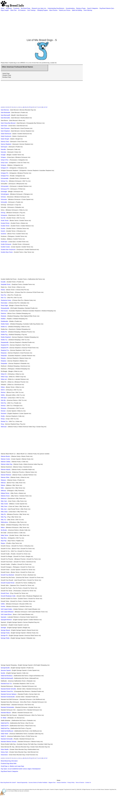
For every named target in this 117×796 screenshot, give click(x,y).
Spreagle (3, 627)
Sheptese (3, 361)
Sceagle (3, 154)
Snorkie (3, 606)
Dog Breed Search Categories (9, 771)
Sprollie (3, 673)
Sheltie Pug (4, 334)
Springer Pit (4, 635)
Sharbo (3, 289)
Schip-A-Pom (4, 160)
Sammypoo (4, 146)
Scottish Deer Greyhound (8, 249)
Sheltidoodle (4, 321)
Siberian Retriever (6, 475)
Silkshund (3, 498)
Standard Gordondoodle (8, 696)
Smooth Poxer (5, 593)
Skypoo (3, 543)
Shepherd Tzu (5, 350)
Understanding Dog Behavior (56, 8)
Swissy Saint (4, 752)
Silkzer (3, 527)
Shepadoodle (4, 342)
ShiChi (3, 390)
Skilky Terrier (4, 535)
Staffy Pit (3, 736)
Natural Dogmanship (22, 782)
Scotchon (3, 233)
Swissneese (4, 754)
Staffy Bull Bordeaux (7, 675)
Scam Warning (88, 10)
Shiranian (3, 408)
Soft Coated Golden (6, 609)
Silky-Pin (3, 514)
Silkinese (3, 490)
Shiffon (3, 395)
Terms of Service (80, 782)
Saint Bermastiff (5, 115)
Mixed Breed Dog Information (9, 761)
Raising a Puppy (81, 8)
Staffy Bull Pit (5, 725)
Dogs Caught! (5, 10)
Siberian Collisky (5, 461)
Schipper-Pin (4, 173)
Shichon (3, 392)
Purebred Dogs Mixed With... (9, 763)
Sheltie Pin (4, 332)
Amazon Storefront (61, 782)
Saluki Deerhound (6, 133)
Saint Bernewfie (5, 117)
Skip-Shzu (4, 538)
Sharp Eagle (4, 305)
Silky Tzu (3, 519)
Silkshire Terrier (5, 496)
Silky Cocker (4, 503)
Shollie (3, 416)
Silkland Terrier (5, 493)
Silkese (3, 485)
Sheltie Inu (4, 326)
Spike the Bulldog (77, 10)
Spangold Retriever (6, 619)
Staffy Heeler (4, 733)
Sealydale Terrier (6, 284)
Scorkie (3, 228)
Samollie (3, 149)
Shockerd (3, 413)
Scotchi (3, 231)
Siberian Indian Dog (6, 464)
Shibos (3, 387)
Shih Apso (4, 397)
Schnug (3, 212)
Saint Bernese (5, 110)
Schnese (3, 197)
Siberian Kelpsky (5, 469)
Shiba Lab (4, 379)
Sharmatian (4, 303)
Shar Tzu (3, 297)
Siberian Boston (5, 456)
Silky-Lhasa (4, 511)
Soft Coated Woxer (6, 614)
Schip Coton (4, 162)
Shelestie (3, 316)
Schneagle (4, 191)
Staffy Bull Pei (5, 723)
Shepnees (4, 353)
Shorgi (3, 418)
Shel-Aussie (4, 310)
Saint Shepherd (5, 131)
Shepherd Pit (4, 347)
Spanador (3, 617)
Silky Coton (4, 506)
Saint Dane (4, 125)
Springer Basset (5, 630)
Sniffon (3, 604)
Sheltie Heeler (5, 324)
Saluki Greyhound (6, 136)
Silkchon (3, 482)
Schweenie (4, 215)
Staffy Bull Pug (5, 728)
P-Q (30, 107)
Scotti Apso (4, 241)
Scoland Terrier (5, 223)
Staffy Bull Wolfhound (7, 731)
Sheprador (4, 355)
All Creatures (22, 10)
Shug (2, 424)
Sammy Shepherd (6, 144)
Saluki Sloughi (5, 139)
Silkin (2, 488)
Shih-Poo (3, 403)
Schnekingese (5, 194)
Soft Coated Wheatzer (7, 611)
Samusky (3, 152)
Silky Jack (4, 509)
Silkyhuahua (4, 522)
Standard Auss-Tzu (6, 683)
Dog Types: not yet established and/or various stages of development (20, 768)
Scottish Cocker (5, 247)
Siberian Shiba (5, 477)
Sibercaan (4, 426)
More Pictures (53, 10)
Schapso (3, 157)
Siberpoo (3, 480)
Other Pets (13, 10)
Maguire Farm (52, 782)
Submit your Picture (64, 10)
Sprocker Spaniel (6, 670)
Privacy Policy (70, 782)
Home (2, 8)
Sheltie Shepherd (6, 337)
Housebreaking (70, 8)
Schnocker (4, 199)
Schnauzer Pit (5, 189)
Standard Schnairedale (7, 707)
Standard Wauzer (6, 712)
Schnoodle (4, 202)
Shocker (3, 411)
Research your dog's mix (39, 8)
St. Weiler (3, 717)
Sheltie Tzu (4, 339)
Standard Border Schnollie (8, 689)
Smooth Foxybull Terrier (7, 583)
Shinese (3, 405)
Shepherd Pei (5, 345)
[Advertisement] (48, 22)
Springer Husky (5, 633)
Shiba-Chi (3, 374)
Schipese (3, 165)
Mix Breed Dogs (25, 8)
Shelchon (3, 313)
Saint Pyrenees (5, 128)
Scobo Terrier (5, 220)
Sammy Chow (5, 141)
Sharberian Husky (6, 300)
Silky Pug (3, 517)
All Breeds (9, 8)
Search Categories (92, 8)
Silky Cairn (4, 501)
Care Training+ (31, 10)
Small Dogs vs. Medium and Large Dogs (12, 766)
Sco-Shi (3, 218)
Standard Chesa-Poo (7, 691)
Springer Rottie (5, 638)
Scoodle (3, 282)
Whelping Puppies (42, 10)
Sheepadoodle (5, 308)
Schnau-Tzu (4, 181)
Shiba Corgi (4, 376)
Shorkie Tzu (4, 421)
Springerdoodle (5, 667)
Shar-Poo (3, 295)
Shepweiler (4, 363)
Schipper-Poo (5, 175)
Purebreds (16, 8)
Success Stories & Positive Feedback (38, 782)
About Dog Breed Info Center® (8, 782)
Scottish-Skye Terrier (7, 252)
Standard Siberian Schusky (8, 741)
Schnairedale (4, 178)
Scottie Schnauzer (6, 244)
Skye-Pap (3, 540)
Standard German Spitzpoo (9, 694)
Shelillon (3, 318)
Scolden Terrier (5, 225)
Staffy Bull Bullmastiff (7, 678)
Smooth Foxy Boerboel (7, 575)
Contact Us (88, 782)
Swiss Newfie (5, 749)
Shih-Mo (3, 400)
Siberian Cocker (5, 459)
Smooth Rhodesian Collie (8, 596)
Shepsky (3, 358)
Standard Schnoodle (7, 739)
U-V (39, 107)
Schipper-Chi (4, 168)
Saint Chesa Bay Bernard (8, 123)
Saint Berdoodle (5, 112)
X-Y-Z (45, 107)
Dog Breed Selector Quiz (107, 8)
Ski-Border (4, 530)
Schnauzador (4, 186)
